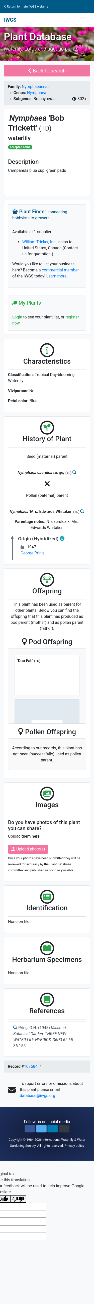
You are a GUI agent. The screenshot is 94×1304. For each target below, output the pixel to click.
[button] (30, 1128)
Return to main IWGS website (26, 6)
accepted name (20, 147)
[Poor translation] (18, 1199)
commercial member (60, 270)
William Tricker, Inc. (39, 241)
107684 (30, 1066)
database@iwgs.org (37, 1095)
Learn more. (57, 276)
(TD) (45, 128)
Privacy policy (74, 1146)
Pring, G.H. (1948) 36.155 (43, 1036)
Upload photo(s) (28, 849)
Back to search (47, 71)
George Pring (32, 553)
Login (17, 317)
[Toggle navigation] (83, 20)
